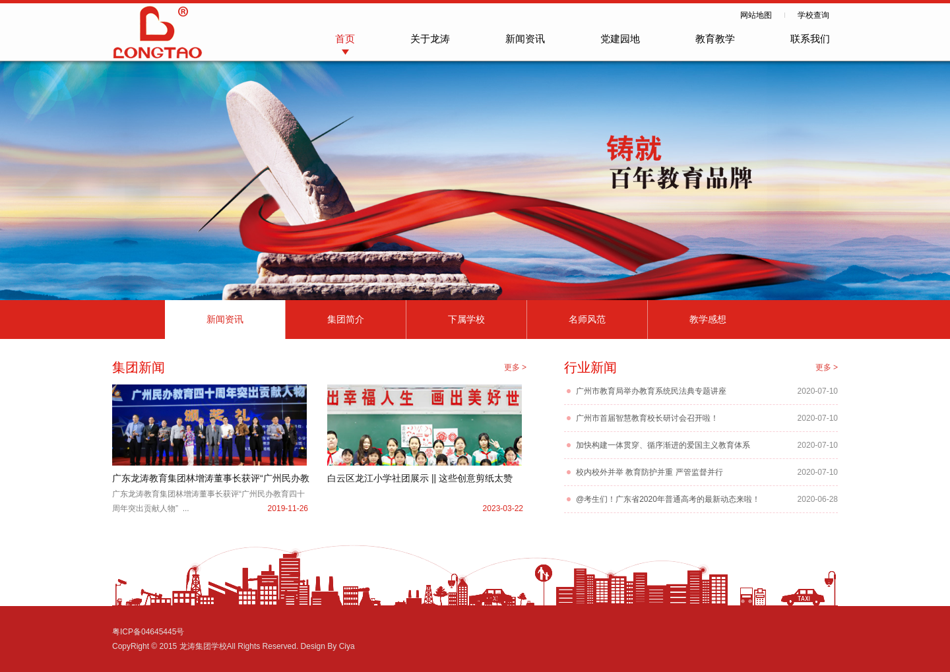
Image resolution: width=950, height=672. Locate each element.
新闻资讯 (525, 38)
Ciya (347, 646)
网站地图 (756, 15)
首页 (345, 38)
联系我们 (810, 38)
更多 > (515, 367)
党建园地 (620, 38)
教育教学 (715, 38)
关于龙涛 (430, 38)
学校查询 (813, 15)
